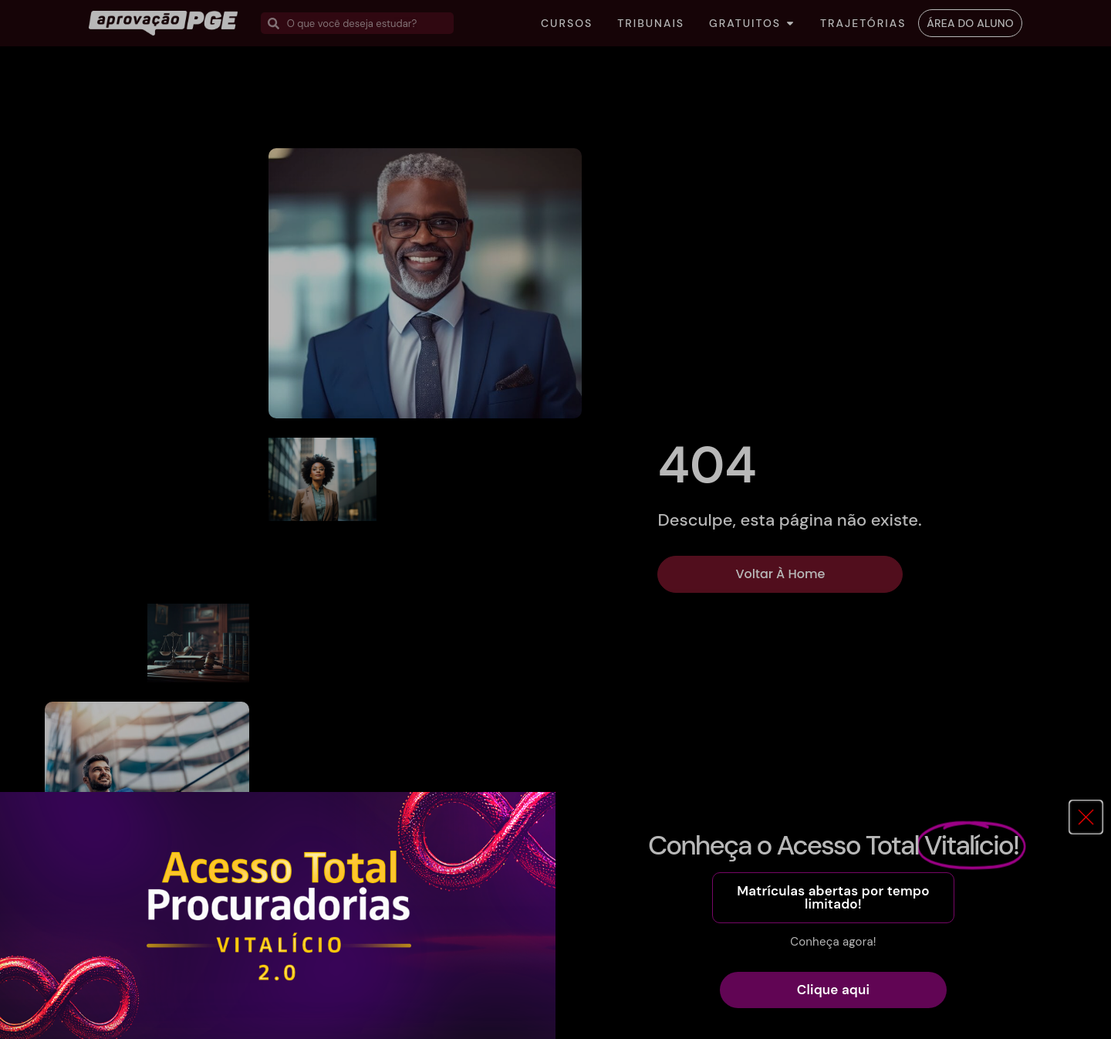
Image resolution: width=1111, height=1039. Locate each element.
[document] (555, 519)
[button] (833, 897)
